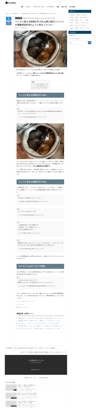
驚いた (84, 25)
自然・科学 (64, 6)
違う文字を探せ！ (84, 17)
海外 (72, 28)
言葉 (78, 14)
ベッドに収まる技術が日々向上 (40, 84)
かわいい (38, 18)
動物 (58, 6)
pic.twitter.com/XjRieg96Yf (46, 282)
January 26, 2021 (39, 215)
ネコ (50, 18)
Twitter (25, 18)
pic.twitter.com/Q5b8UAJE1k (28, 113)
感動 (72, 20)
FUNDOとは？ (73, 35)
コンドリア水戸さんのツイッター (26, 301)
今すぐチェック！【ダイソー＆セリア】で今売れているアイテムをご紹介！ (39, 323)
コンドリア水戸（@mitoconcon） (45, 100)
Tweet (8, 18)
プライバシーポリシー (75, 38)
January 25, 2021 (42, 117)
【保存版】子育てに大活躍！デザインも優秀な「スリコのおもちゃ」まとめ (39, 320)
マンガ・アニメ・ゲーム (38, 6)
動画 (77, 20)
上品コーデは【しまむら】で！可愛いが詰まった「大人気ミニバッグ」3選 (38, 328)
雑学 (22, 6)
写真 (77, 28)
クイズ (78, 25)
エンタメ (28, 6)
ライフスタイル (50, 6)
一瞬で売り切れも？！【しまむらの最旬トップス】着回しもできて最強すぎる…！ (41, 326)
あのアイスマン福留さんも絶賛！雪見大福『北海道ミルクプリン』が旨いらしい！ (42, 352)
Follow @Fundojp (43, 377)
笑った (82, 28)
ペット (88, 28)
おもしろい (31, 18)
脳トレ (72, 25)
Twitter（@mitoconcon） (24, 307)
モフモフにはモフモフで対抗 (40, 87)
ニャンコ (45, 18)
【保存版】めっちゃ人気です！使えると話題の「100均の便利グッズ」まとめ (39, 318)
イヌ (82, 20)
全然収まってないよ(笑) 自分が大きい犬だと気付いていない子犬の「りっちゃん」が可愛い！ (32, 348)
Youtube (72, 14)
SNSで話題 (72, 6)
